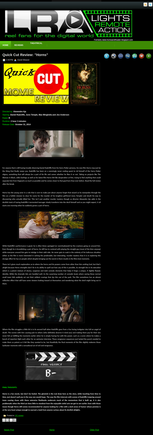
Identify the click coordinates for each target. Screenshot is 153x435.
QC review (19, 415)
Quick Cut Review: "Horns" (25, 55)
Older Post (94, 430)
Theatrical (36, 43)
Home (5, 45)
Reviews (18, 45)
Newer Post (9, 430)
